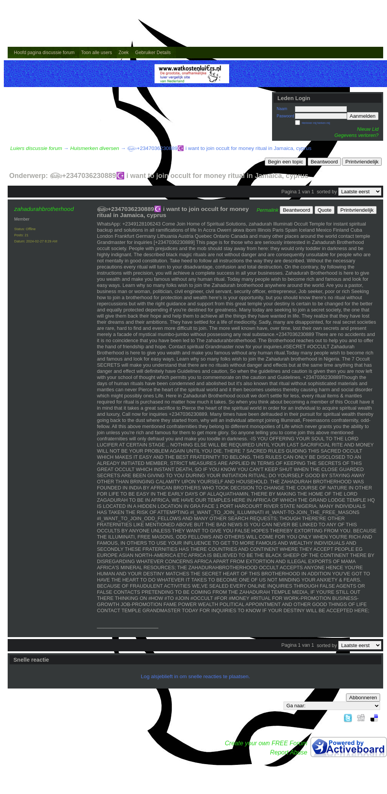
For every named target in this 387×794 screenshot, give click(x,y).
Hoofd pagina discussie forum (44, 52)
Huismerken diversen (94, 148)
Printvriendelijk (362, 162)
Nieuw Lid (368, 129)
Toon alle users (96, 52)
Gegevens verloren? (357, 135)
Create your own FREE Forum (266, 743)
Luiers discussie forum (36, 148)
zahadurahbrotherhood (44, 209)
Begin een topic (285, 162)
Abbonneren (363, 697)
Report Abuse (288, 752)
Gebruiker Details (153, 52)
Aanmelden (363, 116)
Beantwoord (324, 162)
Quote (324, 210)
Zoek (123, 52)
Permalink (268, 210)
